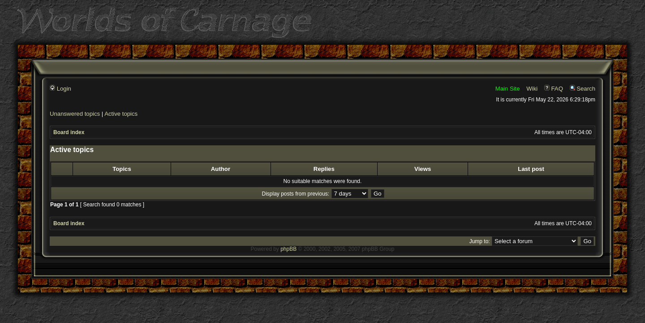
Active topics (121, 113)
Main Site (507, 88)
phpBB (288, 249)
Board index (68, 132)
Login (60, 88)
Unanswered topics (75, 113)
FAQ (553, 88)
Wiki (532, 88)
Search (582, 88)
